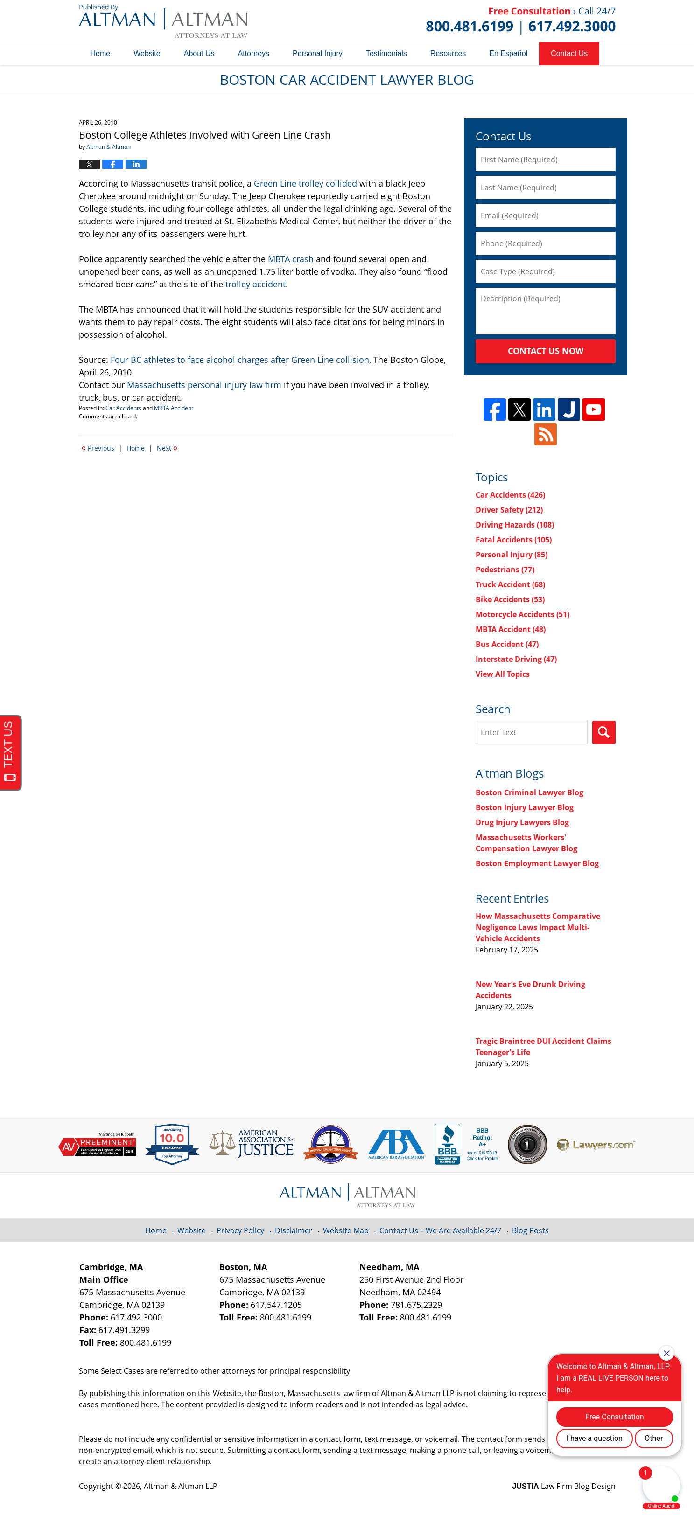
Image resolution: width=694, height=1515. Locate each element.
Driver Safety (509, 510)
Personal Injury (318, 53)
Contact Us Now (545, 350)
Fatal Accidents (514, 540)
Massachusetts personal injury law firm (204, 384)
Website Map (346, 1230)
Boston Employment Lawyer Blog (537, 863)
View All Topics (503, 674)
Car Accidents (123, 408)
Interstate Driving (516, 659)
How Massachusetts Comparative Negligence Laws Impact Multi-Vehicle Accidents (538, 927)
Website (147, 53)
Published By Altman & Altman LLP (521, 21)
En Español (508, 53)
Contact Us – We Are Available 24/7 (440, 1230)
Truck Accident (510, 584)
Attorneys (254, 53)
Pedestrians (505, 569)
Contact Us (569, 53)
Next (167, 447)
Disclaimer (293, 1230)
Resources (448, 53)
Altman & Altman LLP (180, 1486)
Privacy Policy (240, 1230)
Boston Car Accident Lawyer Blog (163, 21)
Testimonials (386, 53)
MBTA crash (291, 258)
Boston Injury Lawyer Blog (525, 807)
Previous (97, 447)
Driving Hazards (515, 525)
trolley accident (255, 284)
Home (101, 53)
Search (604, 732)
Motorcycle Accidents (522, 614)
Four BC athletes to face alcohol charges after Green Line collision (240, 359)
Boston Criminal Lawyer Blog (529, 792)
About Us (199, 53)
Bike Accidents (510, 599)
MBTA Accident (173, 408)
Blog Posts (530, 1230)
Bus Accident (507, 644)
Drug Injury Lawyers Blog (522, 822)
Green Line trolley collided (305, 183)
